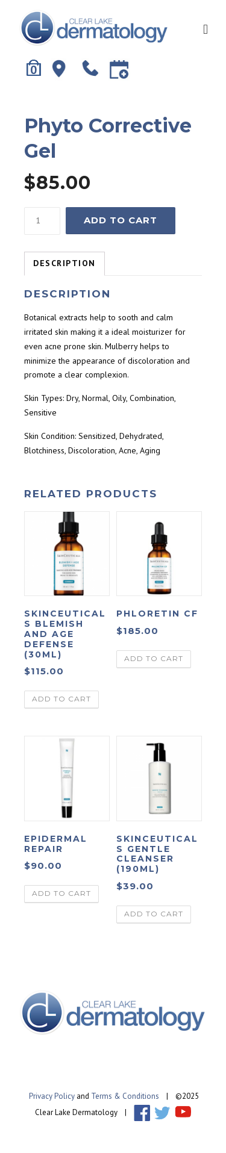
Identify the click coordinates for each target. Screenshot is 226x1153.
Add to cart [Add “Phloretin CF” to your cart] (153, 658)
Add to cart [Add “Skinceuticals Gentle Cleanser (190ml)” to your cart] (153, 913)
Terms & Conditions (125, 1096)
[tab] (64, 264)
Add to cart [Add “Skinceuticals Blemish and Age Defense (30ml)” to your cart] (61, 698)
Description (64, 263)
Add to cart (120, 220)
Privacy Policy (52, 1096)
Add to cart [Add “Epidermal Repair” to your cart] (61, 893)
